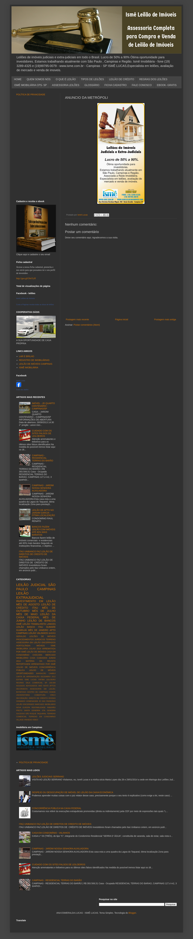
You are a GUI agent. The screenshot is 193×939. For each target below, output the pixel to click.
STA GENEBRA (49, 710)
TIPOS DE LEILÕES (92, 79)
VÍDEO (35, 720)
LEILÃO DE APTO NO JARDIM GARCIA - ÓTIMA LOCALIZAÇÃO (43, 513)
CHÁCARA (37, 655)
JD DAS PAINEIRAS (47, 701)
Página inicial (121, 319)
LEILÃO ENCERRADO (25, 704)
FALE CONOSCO (142, 85)
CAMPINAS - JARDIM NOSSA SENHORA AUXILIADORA (43, 488)
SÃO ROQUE (31, 714)
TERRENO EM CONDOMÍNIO (42, 717)
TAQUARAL (41, 714)
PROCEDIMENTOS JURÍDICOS (30, 639)
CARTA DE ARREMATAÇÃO (28, 677)
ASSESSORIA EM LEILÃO (28, 642)
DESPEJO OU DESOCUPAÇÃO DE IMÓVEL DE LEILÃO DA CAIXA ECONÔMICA (72, 792)
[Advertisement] (121, 312)
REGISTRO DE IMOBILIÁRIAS (34, 360)
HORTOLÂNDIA (23, 646)
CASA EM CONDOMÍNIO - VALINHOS (51, 833)
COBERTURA (39, 695)
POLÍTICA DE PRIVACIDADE (30, 94)
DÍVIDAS (52, 698)
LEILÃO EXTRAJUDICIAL (30, 595)
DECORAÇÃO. (22, 698)
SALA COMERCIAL (34, 683)
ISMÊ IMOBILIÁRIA (28, 367)
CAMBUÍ (52, 673)
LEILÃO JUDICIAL (31, 585)
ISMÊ (19, 624)
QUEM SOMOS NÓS (39, 79)
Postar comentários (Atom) (87, 325)
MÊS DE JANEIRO (38, 630)
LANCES (51, 624)
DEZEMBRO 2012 (48, 677)
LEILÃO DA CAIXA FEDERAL (36, 616)
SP (46, 683)
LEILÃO (32, 633)
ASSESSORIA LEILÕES (65, 85)
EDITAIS (19, 680)
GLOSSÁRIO (92, 85)
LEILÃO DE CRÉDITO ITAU (36, 606)
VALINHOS (42, 633)
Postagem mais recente (77, 319)
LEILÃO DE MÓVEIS (42, 670)
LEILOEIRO (51, 680)
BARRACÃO (41, 673)
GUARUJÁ (21, 630)
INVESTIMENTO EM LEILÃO (36, 601)
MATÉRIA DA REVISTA (41, 661)
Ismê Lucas (20, 381)
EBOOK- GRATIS (167, 85)
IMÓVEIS (41, 646)
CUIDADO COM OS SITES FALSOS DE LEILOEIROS (42, 433)
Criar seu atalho (22, 390)
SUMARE (51, 627)
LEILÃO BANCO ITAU (29, 627)
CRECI (53, 695)
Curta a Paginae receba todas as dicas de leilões (35, 304)
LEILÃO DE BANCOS (41, 620)
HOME (18, 79)
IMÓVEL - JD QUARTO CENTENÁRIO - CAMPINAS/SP (43, 406)
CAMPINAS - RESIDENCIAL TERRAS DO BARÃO (42, 458)
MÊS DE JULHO (44, 610)
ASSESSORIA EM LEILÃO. (43, 689)
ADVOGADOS (31, 686)
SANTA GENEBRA (32, 710)
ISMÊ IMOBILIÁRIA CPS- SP (30, 85)
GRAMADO (20, 701)
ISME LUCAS (30, 680)
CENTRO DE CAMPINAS (37, 692)
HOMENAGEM (32, 701)
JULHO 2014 (35, 649)
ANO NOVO (43, 686)
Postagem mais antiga (165, 319)
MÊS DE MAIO (26, 614)
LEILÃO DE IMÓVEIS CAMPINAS (35, 364)
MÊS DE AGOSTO (28, 604)
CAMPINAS (46, 589)
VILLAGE (20, 720)
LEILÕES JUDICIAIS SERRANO (48, 776)
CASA (32, 658)
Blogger (132, 913)
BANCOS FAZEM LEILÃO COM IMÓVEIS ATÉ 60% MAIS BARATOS (43, 530)
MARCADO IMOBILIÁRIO (45, 704)
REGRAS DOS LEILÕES (153, 79)
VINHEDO (28, 720)
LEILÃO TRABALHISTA (34, 624)
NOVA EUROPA (23, 707)
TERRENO (51, 639)
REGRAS (20, 683)
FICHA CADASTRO (116, 85)
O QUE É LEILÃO (66, 79)
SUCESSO (20, 714)
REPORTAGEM (23, 664)
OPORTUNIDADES (25, 673)
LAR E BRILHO (26, 356)
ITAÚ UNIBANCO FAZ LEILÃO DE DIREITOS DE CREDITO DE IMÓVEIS (36, 554)
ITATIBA (41, 680)
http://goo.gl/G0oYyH (26, 278)
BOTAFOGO (21, 692)
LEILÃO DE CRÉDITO (121, 79)
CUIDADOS (42, 658)
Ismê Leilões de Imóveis (25, 298)
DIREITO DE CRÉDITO (38, 698)
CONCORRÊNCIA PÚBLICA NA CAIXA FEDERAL (56, 808)
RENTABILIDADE (38, 707)
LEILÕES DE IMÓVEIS (42, 636)
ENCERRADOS (49, 642)
